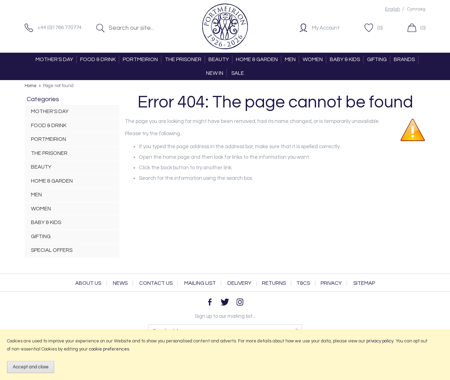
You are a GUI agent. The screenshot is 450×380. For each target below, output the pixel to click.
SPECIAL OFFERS (51, 250)
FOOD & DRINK (98, 59)
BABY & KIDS (345, 59)
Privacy (331, 283)
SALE (237, 73)
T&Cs (303, 283)
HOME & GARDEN (257, 59)
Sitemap (364, 283)
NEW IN (214, 73)
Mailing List (200, 283)
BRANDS (404, 59)
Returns (274, 283)
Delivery (239, 283)
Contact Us (156, 283)
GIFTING (377, 59)
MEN (290, 59)
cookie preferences (109, 349)
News (120, 283)
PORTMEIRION (140, 59)
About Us (88, 283)
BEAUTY (218, 59)
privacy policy (379, 341)
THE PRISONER (183, 59)
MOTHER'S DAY (54, 59)
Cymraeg (416, 9)
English (392, 9)
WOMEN (313, 59)
